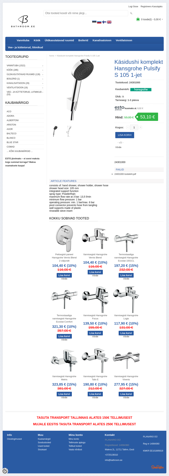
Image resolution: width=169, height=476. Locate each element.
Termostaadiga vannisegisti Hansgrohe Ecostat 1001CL (126, 257)
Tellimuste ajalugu (77, 442)
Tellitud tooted (75, 446)
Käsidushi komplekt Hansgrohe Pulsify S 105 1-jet (78, 56)
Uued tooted (43, 446)
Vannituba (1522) (16, 65)
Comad (11, 147)
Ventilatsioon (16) (17, 87)
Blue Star (12, 142)
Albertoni (13, 120)
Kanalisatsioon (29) (18, 83)
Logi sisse (133, 6)
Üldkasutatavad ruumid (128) (23, 74)
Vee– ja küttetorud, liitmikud (25, 47)
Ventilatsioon (124, 40)
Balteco (11, 133)
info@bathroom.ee (113, 460)
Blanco (11, 138)
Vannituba (23, 40)
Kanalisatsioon (102, 40)
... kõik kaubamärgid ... (20, 151)
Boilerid (83, 40)
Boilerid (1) (13, 79)
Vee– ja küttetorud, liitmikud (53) (24, 93)
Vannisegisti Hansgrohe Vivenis (126, 378)
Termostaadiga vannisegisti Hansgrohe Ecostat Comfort (64, 318)
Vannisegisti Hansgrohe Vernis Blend (95, 256)
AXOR (10, 129)
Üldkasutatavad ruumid (59, 40)
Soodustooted (44, 442)
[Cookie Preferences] (5, 471)
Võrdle (118, 147)
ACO (9, 111)
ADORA (10, 116)
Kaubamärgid (44, 439)
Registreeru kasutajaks (151, 6)
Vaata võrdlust (75, 449)
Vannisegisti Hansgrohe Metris (64, 378)
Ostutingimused (14, 439)
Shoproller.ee (157, 467)
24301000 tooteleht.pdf (125, 174)
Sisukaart (42, 449)
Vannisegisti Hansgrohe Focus (95, 317)
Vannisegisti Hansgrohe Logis (126, 317)
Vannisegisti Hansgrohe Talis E (95, 378)
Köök (37, 40)
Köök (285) (12, 70)
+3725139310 (111, 455)
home (51, 56)
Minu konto (74, 439)
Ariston (11, 125)
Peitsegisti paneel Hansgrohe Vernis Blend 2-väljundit (64, 257)
